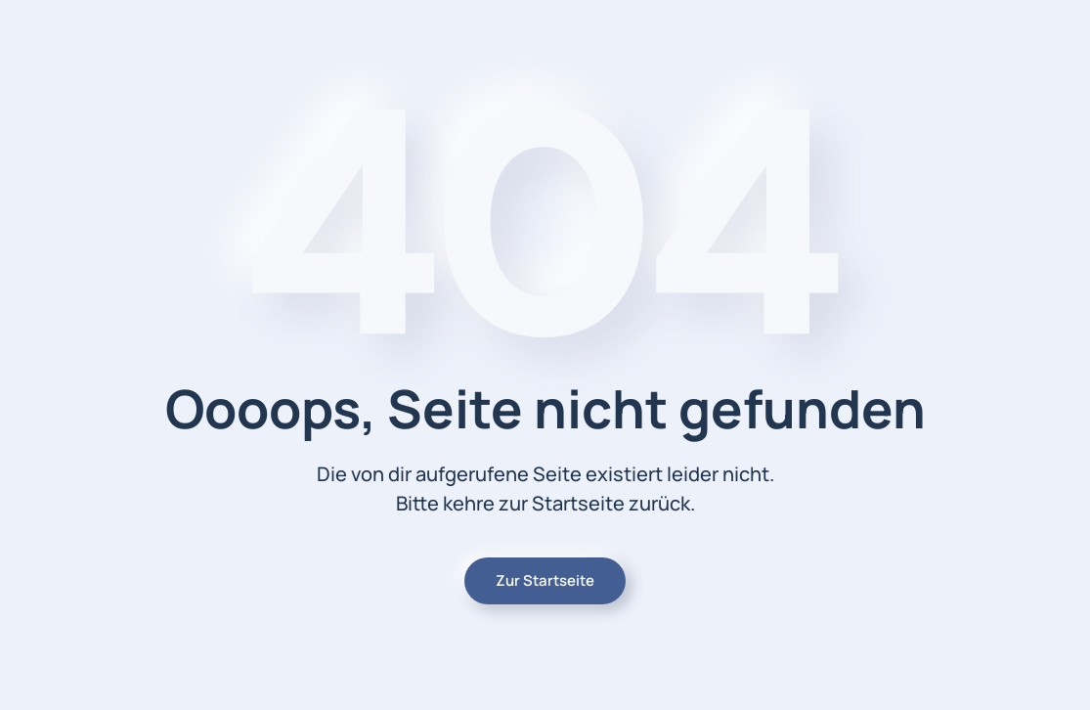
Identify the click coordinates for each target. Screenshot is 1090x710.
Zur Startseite (545, 580)
